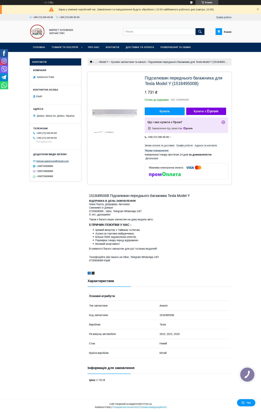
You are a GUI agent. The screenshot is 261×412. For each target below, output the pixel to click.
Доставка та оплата (140, 47)
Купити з (206, 111)
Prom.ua (147, 404)
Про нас (93, 47)
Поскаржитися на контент (125, 407)
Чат (246, 402)
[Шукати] (200, 31)
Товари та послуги (64, 47)
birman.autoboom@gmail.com (52, 161)
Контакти (112, 47)
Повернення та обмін (175, 47)
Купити (165, 111)
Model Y (104, 62)
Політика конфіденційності (152, 407)
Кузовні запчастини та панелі (128, 62)
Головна (39, 47)
